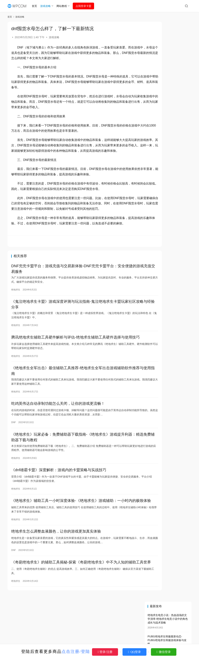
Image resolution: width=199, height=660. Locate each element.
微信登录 (164, 651)
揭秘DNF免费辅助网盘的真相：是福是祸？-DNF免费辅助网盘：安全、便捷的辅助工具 (168, 363)
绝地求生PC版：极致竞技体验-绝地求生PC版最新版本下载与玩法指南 (168, 230)
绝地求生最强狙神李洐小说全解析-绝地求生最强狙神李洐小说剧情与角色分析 (168, 192)
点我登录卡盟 (85, 5)
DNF (13, 447)
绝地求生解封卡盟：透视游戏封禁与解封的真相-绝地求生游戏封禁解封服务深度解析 (168, 263)
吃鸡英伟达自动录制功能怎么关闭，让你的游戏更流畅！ (58, 428)
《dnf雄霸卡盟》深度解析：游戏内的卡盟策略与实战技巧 (58, 497)
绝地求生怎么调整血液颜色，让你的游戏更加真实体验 (56, 565)
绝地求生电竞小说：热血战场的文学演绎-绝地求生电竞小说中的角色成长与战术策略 (168, 46)
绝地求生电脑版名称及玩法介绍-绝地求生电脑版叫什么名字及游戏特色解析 (168, 170)
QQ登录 (134, 651)
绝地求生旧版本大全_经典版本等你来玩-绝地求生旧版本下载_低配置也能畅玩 (169, 348)
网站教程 (63, 5)
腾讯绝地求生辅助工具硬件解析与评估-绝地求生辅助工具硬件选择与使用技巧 (73, 358)
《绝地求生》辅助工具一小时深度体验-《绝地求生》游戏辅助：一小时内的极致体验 (73, 531)
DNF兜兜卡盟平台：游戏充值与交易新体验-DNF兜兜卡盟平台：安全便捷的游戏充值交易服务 (73, 285)
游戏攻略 (47, 5)
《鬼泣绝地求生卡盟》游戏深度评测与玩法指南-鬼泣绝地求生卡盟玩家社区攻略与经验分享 (73, 322)
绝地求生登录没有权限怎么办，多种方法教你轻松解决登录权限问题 (168, 384)
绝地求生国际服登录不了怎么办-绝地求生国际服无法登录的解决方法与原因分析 (168, 110)
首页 (36, 5)
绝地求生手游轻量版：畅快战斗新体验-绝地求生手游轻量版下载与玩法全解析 (168, 316)
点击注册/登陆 (76, 651)
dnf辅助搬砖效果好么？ (163, 373)
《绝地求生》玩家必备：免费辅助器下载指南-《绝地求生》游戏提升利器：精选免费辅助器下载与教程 (73, 463)
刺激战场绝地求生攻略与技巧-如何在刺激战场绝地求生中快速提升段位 (168, 89)
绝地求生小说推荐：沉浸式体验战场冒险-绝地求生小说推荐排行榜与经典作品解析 (168, 131)
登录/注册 (105, 651)
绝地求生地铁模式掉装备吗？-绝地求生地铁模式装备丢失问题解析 (168, 291)
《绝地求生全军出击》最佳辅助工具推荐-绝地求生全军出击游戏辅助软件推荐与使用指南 (73, 395)
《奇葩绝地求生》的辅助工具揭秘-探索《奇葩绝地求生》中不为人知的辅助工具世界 (73, 599)
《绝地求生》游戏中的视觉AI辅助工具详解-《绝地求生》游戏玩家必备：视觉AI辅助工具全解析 (168, 277)
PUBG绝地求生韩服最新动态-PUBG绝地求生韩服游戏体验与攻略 (167, 68)
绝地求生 (15, 306)
